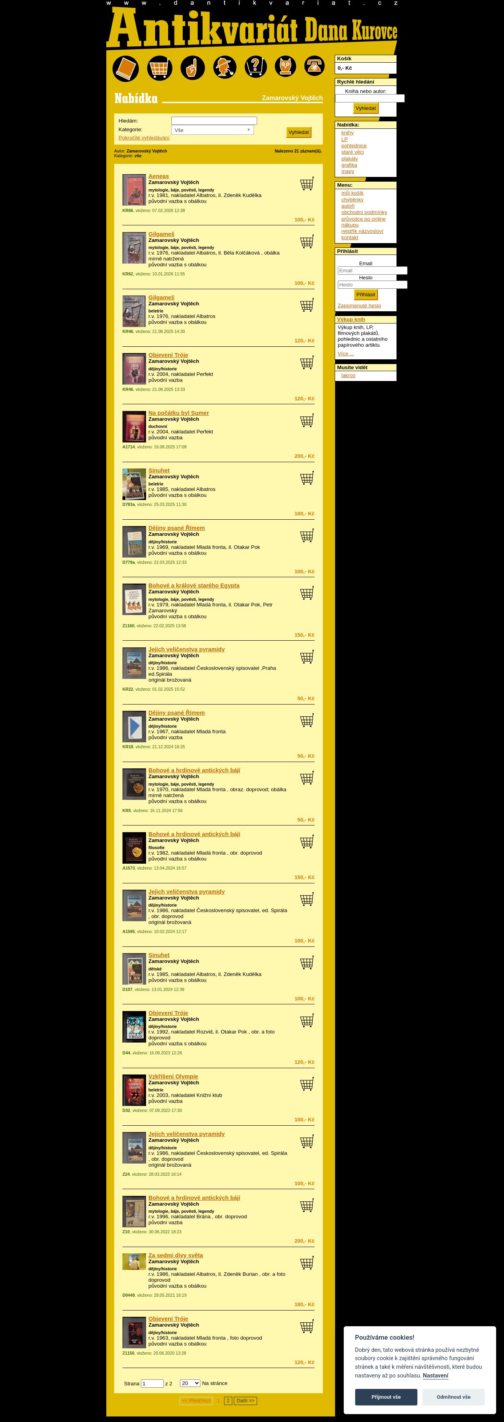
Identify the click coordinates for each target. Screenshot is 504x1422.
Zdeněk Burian (241, 1274)
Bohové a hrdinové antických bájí (194, 770)
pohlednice (354, 146)
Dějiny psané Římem (176, 528)
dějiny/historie (162, 368)
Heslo (365, 278)
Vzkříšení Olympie (173, 1076)
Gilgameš (161, 234)
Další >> (245, 1400)
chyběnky (352, 200)
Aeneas (158, 176)
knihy (347, 133)
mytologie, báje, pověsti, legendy (181, 190)
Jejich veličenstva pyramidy (186, 649)
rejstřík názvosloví (362, 231)
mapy (347, 171)
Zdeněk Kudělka (242, 195)
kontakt (349, 237)
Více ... (346, 354)
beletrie (155, 311)
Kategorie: (131, 129)
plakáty (349, 159)
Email (365, 263)
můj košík (352, 193)
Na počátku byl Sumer (178, 413)
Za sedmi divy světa (175, 1255)
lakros (348, 375)
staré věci (352, 152)
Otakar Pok (247, 547)
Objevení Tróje (168, 355)
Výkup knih (351, 319)
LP (344, 139)
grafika (349, 165)
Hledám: (128, 121)
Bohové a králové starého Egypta (193, 585)
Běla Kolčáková (242, 253)
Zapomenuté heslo (359, 306)
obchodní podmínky (364, 212)
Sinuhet (159, 470)
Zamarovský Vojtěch (173, 182)
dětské (155, 969)
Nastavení (435, 1375)
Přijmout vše (386, 1397)
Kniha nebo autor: (365, 91)
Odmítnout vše (454, 1397)
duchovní (157, 426)
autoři (347, 206)
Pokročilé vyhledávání (144, 138)
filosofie (156, 847)
